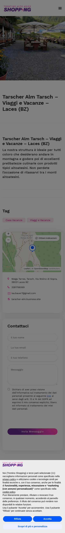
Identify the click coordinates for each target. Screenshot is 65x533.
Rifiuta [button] (17, 519)
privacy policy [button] (9, 479)
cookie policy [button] (9, 492)
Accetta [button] (47, 519)
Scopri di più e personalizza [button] (32, 526)
